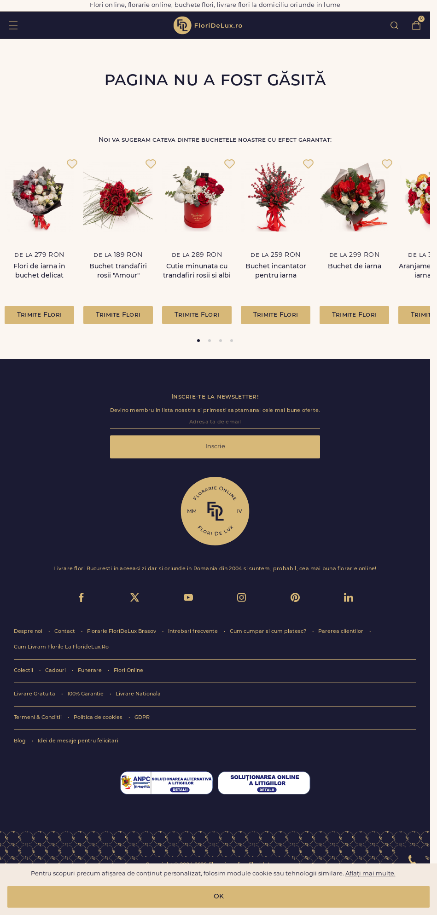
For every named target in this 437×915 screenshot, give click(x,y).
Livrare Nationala (138, 694)
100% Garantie (86, 694)
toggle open (13, 25)
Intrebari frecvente (193, 631)
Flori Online (128, 670)
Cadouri (56, 670)
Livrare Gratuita (35, 694)
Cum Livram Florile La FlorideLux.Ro (61, 647)
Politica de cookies (99, 717)
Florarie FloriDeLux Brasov (122, 631)
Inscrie (215, 447)
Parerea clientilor (341, 631)
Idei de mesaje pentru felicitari (78, 741)
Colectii (24, 670)
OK (219, 896)
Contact (65, 631)
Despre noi (29, 631)
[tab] (198, 340)
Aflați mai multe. (370, 874)
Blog (20, 741)
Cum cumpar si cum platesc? (269, 631)
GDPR (142, 717)
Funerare (90, 670)
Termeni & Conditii (38, 717)
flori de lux (207, 25)
